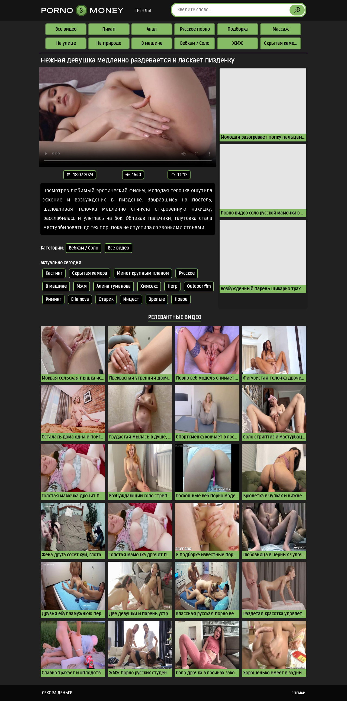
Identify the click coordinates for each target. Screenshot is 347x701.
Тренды (143, 10)
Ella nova (80, 299)
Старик (106, 299)
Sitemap (298, 693)
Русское (187, 273)
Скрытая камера (281, 43)
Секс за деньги (57, 692)
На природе (108, 43)
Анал (152, 29)
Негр (172, 286)
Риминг (53, 299)
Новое (181, 299)
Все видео (65, 29)
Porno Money (82, 10)
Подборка (237, 29)
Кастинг (54, 273)
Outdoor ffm (199, 286)
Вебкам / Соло (194, 43)
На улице (66, 43)
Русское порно (195, 29)
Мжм (81, 286)
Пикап (108, 29)
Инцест (131, 299)
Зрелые (157, 299)
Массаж (280, 29)
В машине (151, 43)
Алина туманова (114, 286)
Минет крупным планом (143, 273)
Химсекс (149, 286)
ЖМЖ (237, 43)
